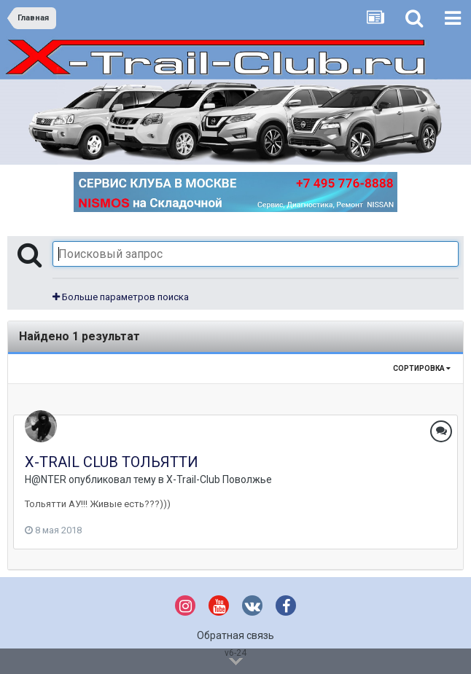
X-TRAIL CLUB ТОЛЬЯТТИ (111, 462)
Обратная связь (235, 635)
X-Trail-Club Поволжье (219, 479)
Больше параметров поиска (120, 296)
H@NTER (45, 479)
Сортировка (422, 368)
